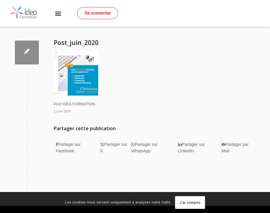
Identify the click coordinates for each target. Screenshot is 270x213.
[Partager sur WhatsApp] (154, 148)
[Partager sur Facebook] (78, 148)
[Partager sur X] (115, 148)
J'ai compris (190, 203)
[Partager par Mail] (239, 148)
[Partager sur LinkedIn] (199, 148)
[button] (58, 13)
